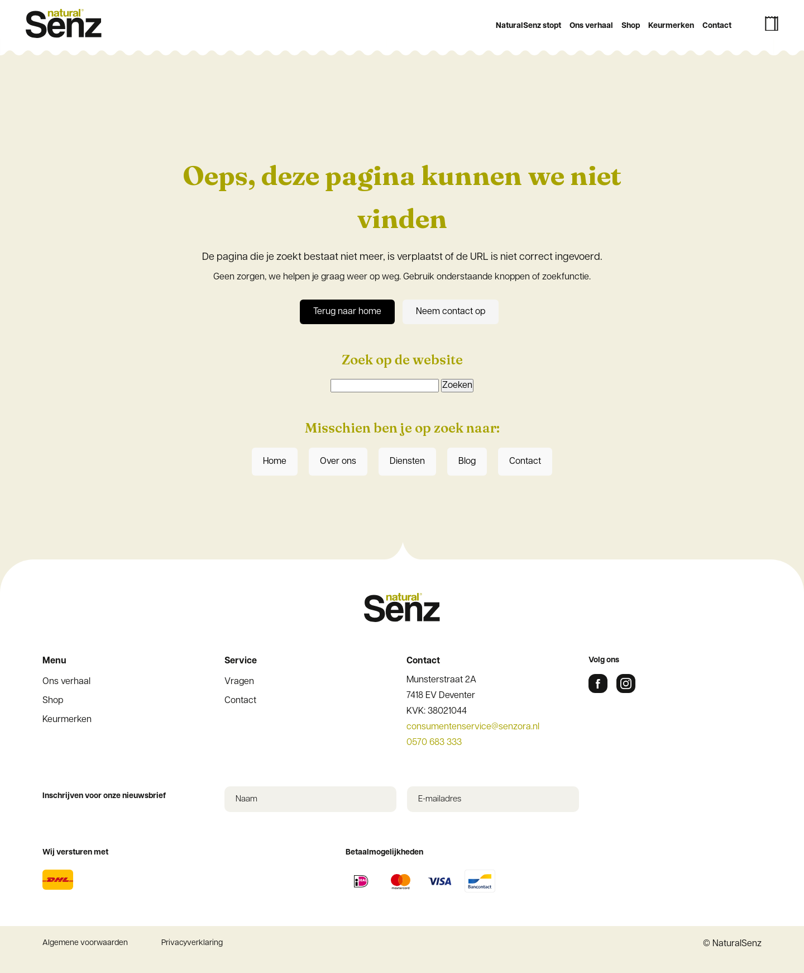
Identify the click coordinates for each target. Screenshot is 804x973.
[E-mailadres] (402, 328)
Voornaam (272, 348)
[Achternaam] (402, 401)
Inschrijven (402, 431)
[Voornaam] (402, 364)
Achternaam (276, 384)
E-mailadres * (279, 311)
